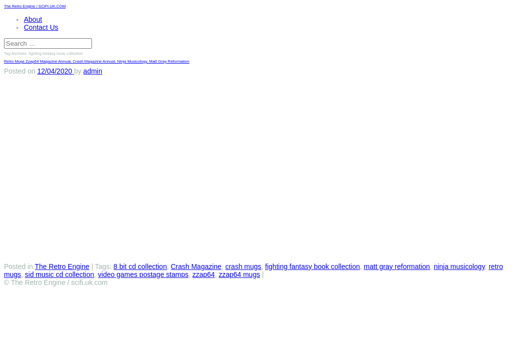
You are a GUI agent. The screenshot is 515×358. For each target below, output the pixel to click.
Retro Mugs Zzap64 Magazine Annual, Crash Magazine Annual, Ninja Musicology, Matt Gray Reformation (96, 61)
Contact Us (41, 27)
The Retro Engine (62, 266)
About (33, 19)
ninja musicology (459, 266)
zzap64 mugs (239, 274)
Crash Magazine (196, 266)
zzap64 (203, 274)
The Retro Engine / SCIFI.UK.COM (35, 6)
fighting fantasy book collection (312, 266)
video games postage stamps (143, 274)
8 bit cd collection (140, 266)
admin (93, 71)
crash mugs (243, 266)
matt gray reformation (397, 266)
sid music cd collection (59, 274)
